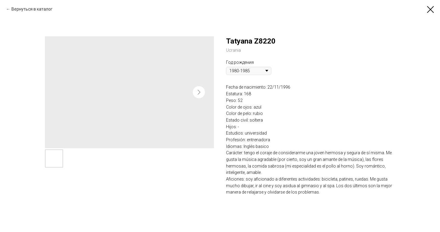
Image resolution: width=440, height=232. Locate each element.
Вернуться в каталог (32, 9)
